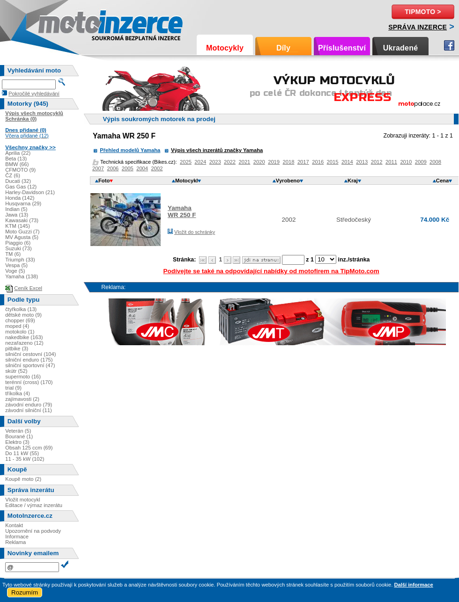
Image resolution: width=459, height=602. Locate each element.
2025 (186, 162)
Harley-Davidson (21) (30, 192)
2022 (230, 162)
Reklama (15, 542)
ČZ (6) (12, 175)
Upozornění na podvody (33, 531)
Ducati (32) (18, 181)
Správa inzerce (417, 27)
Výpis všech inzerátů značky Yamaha (217, 150)
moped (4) (17, 326)
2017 (303, 162)
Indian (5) (16, 209)
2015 (333, 162)
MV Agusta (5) (21, 237)
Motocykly (225, 48)
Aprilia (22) (17, 153)
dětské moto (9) (23, 315)
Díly (283, 48)
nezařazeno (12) (24, 343)
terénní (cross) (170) (28, 382)
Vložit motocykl (22, 499)
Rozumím (24, 592)
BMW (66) (17, 164)
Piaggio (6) (17, 243)
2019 (274, 162)
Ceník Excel (28, 288)
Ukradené (400, 48)
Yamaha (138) (21, 276)
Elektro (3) (17, 442)
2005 (127, 168)
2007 (98, 168)
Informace (17, 536)
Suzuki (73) (18, 248)
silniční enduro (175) (28, 360)
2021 (244, 162)
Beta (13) (16, 158)
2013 (362, 162)
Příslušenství (342, 48)
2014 (347, 162)
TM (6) (13, 254)
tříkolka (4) (17, 393)
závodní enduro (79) (28, 404)
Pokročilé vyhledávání (33, 93)
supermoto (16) (23, 376)
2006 (112, 168)
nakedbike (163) (24, 337)
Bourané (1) (19, 436)
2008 (435, 162)
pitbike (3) (16, 348)
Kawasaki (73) (21, 220)
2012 (377, 162)
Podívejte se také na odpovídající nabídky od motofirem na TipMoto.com (271, 271)
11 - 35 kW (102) (24, 459)
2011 (391, 162)
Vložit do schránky (194, 232)
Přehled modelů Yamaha (130, 150)
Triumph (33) (20, 259)
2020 (259, 162)
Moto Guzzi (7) (22, 231)
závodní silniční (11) (28, 410)
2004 (142, 168)
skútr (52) (16, 371)
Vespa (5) (16, 265)
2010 (406, 162)
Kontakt (14, 525)
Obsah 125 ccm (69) (28, 447)
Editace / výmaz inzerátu (33, 505)
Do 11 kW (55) (22, 453)
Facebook (449, 45)
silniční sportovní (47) (30, 365)
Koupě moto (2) (23, 479)
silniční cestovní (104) (30, 354)
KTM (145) (17, 226)
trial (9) (13, 388)
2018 (289, 162)
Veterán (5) (18, 431)
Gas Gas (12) (21, 186)
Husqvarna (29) (23, 203)
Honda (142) (19, 198)
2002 (157, 168)
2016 (318, 162)
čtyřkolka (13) (21, 309)
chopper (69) (20, 320)
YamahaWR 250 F (182, 211)
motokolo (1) (19, 331)
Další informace (413, 584)
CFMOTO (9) (20, 170)
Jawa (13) (16, 215)
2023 (215, 162)
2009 (421, 162)
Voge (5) (15, 271)
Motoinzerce (58, 23)
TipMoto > (423, 11)
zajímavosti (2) (22, 399)
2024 (200, 162)
